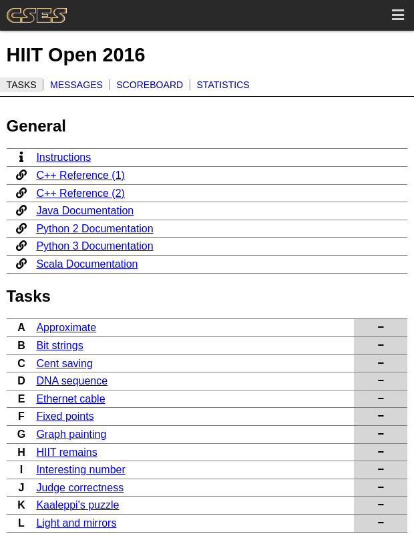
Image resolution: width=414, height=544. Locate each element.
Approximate (66, 327)
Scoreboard (149, 84)
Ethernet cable (70, 398)
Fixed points (64, 416)
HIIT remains (66, 452)
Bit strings (59, 345)
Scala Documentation (87, 264)
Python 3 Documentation (94, 246)
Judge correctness (80, 487)
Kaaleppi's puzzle (77, 505)
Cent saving (64, 363)
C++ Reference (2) (80, 193)
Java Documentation (85, 210)
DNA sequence (72, 380)
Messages (76, 84)
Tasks (22, 84)
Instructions (63, 157)
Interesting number (80, 469)
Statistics (222, 84)
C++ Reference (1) (80, 175)
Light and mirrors (76, 523)
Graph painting (71, 434)
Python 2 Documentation (94, 228)
